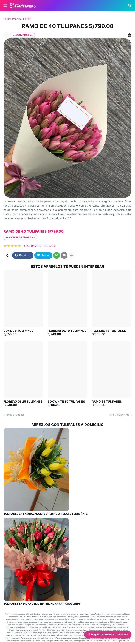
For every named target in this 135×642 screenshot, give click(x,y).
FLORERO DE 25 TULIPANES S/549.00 (23, 403)
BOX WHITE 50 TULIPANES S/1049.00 (66, 403)
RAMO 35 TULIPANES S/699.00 (107, 403)
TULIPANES (49, 245)
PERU (28, 19)
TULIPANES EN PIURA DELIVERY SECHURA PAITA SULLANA (42, 603)
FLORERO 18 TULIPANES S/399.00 (109, 332)
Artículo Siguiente (119, 414)
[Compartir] (128, 35)
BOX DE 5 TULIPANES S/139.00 (18, 332)
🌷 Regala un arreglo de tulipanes (108, 634)
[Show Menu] (5, 6)
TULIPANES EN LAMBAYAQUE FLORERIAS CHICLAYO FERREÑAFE (46, 513)
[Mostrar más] (71, 255)
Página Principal (13, 19)
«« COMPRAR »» (23, 35)
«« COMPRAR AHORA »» (20, 237)
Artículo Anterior (15, 414)
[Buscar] (130, 6)
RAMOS (35, 245)
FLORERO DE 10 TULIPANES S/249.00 (67, 332)
